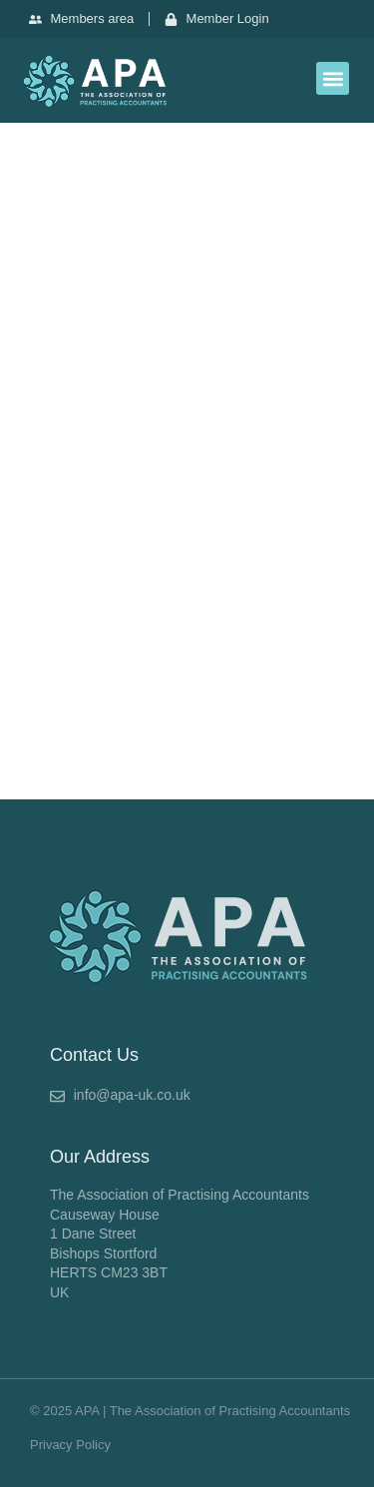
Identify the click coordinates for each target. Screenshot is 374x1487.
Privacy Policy (70, 1444)
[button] (332, 78)
